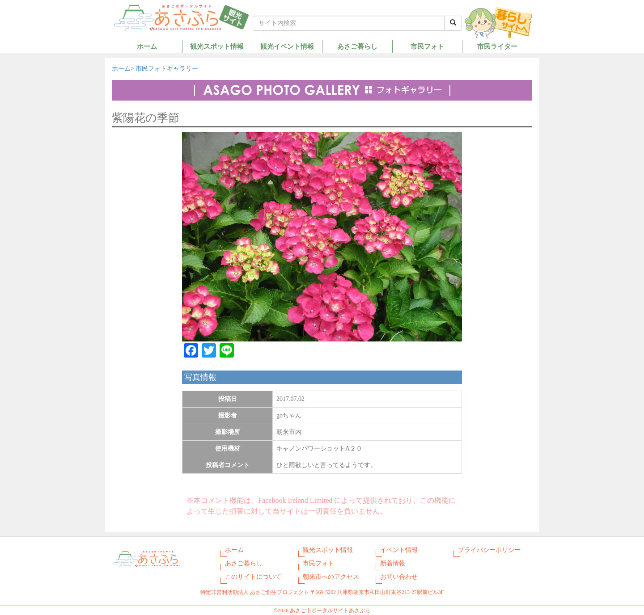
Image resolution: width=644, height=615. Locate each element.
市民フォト (427, 46)
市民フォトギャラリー (167, 68)
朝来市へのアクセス (331, 576)
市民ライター (497, 46)
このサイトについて (253, 576)
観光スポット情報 (217, 46)
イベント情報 (399, 550)
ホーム (147, 46)
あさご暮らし (357, 46)
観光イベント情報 (287, 46)
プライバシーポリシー (489, 550)
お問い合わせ (399, 576)
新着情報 (392, 563)
